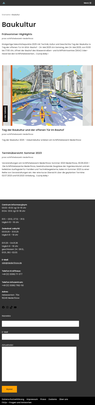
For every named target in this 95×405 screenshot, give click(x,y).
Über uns (63, 399)
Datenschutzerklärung (13, 399)
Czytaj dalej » (42, 53)
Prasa (43, 399)
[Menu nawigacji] (87, 3)
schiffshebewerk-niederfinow (20, 38)
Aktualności (39, 363)
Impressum (32, 399)
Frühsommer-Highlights (17, 34)
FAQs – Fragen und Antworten (17, 402)
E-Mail (40, 334)
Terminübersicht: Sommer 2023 (22, 153)
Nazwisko (40, 319)
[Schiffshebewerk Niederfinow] (4, 3)
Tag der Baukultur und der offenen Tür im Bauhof (33, 130)
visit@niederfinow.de (12, 263)
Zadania (52, 399)
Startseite (6, 15)
